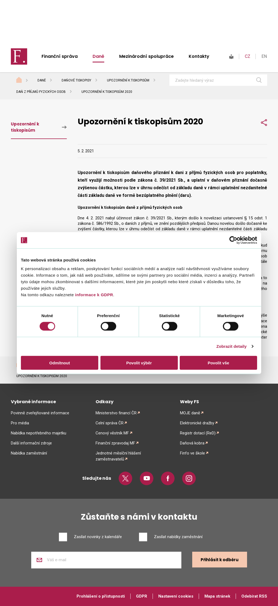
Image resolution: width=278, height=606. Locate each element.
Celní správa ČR (110, 423)
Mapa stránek (217, 596)
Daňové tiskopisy (76, 80)
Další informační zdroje (31, 443)
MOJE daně (190, 413)
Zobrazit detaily (231, 346)
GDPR (141, 596)
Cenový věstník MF (112, 433)
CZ (247, 56)
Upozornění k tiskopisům (128, 80)
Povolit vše (218, 362)
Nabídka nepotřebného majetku (38, 433)
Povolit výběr (139, 362)
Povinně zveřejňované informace (40, 413)
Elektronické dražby (197, 423)
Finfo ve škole (192, 453)
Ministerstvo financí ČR (116, 413)
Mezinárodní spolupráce (146, 56)
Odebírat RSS (254, 596)
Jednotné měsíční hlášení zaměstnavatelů (118, 456)
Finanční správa (60, 56)
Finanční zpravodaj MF (115, 443)
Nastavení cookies (175, 596)
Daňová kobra (192, 443)
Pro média (20, 423)
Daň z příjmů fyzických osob (41, 92)
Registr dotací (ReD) (198, 433)
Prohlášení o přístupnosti (101, 596)
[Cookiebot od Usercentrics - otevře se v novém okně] (233, 240)
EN (264, 56)
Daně (98, 56)
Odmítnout (59, 362)
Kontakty (199, 56)
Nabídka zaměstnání (29, 453)
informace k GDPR (93, 294)
